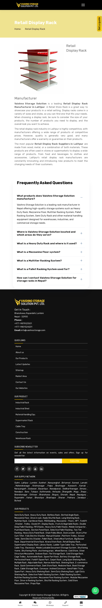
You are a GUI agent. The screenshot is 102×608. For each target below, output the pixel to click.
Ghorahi (64, 495)
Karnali (82, 486)
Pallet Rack (47, 539)
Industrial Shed (22, 408)
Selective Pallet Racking (61, 530)
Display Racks (48, 524)
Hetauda (56, 492)
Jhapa (83, 492)
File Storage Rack (57, 554)
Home (17, 29)
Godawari (32, 489)
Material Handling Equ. (25, 414)
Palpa (50, 486)
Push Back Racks (22, 530)
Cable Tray (20, 426)
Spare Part (19, 571)
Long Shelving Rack (70, 518)
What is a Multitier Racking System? (39, 260)
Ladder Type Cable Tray (64, 545)
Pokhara (71, 498)
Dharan (61, 498)
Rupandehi (19, 498)
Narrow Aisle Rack (52, 562)
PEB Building (49, 521)
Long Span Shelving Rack (74, 559)
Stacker (19, 524)
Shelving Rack (67, 562)
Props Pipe (35, 583)
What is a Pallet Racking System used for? (43, 269)
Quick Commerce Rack (30, 565)
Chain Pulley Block (54, 533)
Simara (83, 489)
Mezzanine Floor (21, 518)
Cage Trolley (20, 557)
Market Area (21, 376)
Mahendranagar (23, 486)
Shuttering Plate (29, 551)
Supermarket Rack (24, 420)
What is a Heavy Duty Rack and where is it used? (47, 243)
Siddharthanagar (70, 489)
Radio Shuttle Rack (51, 518)
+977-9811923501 (23, 323)
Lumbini (33, 483)
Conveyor (44, 568)
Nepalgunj (81, 495)
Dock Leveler (69, 533)
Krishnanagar (39, 486)
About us (20, 352)
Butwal (17, 500)
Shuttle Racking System (55, 580)
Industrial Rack (22, 402)
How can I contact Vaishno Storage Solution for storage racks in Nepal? (46, 279)
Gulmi (17, 483)
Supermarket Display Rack (26, 545)
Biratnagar (60, 486)
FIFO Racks (39, 527)
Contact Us (21, 382)
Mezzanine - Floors (65, 521)
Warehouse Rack (23, 438)
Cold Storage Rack (74, 554)
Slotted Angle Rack (70, 515)
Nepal (72, 495)
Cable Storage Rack (29, 568)
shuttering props (46, 551)
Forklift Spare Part (40, 559)
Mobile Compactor (77, 527)
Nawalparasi (55, 489)
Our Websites (22, 388)
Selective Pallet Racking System (44, 574)
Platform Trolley (69, 536)
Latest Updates (23, 364)
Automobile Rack (35, 557)
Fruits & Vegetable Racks (66, 524)
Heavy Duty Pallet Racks (56, 527)
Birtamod (66, 483)
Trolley (27, 524)
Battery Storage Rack (70, 557)
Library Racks (46, 545)
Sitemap (20, 370)
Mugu (76, 492)
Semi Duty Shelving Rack (62, 571)
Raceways (30, 548)
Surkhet (42, 483)
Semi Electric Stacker (31, 539)
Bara (27, 492)
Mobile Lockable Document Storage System (56, 548)
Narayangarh (20, 489)
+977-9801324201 (23, 327)
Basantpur (43, 489)
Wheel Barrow (61, 551)
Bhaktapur (51, 498)
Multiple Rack (20, 562)
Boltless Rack (53, 515)
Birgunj (55, 495)
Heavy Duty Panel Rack (33, 533)
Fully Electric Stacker (35, 536)
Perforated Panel (22, 559)
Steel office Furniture (63, 539)
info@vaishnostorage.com (33, 330)
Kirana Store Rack (53, 542)
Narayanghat (54, 483)
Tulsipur (34, 492)
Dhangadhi (67, 492)
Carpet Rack (55, 559)
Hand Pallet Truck (75, 568)
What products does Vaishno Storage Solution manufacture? (46, 197)
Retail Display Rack (35, 29)
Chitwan (33, 495)
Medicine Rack (64, 565)
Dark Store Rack (49, 565)
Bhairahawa (44, 495)
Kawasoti (72, 486)
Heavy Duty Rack (38, 515)
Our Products (22, 358)
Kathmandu (45, 492)
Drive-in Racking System (31, 580)
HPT (77, 521)
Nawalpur (18, 492)
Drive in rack (36, 518)
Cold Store (73, 551)
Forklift (83, 521)
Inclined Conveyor (58, 568)
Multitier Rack (20, 521)
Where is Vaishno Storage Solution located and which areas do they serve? (46, 233)
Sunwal (75, 483)
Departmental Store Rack (32, 542)
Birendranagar (20, 495)
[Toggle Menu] (83, 5)
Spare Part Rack (51, 557)
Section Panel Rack (40, 530)
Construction (22, 432)
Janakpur (81, 498)
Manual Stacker (53, 536)
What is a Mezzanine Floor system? (38, 252)
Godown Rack (41, 554)
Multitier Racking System (26, 577)
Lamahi (84, 483)
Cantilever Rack (35, 521)
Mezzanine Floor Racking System (54, 577)
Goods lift (35, 524)
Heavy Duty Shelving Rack (38, 571)
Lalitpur (24, 483)
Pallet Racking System (70, 574)
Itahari (29, 498)
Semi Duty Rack (21, 515)
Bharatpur (39, 498)
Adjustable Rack (35, 562)
